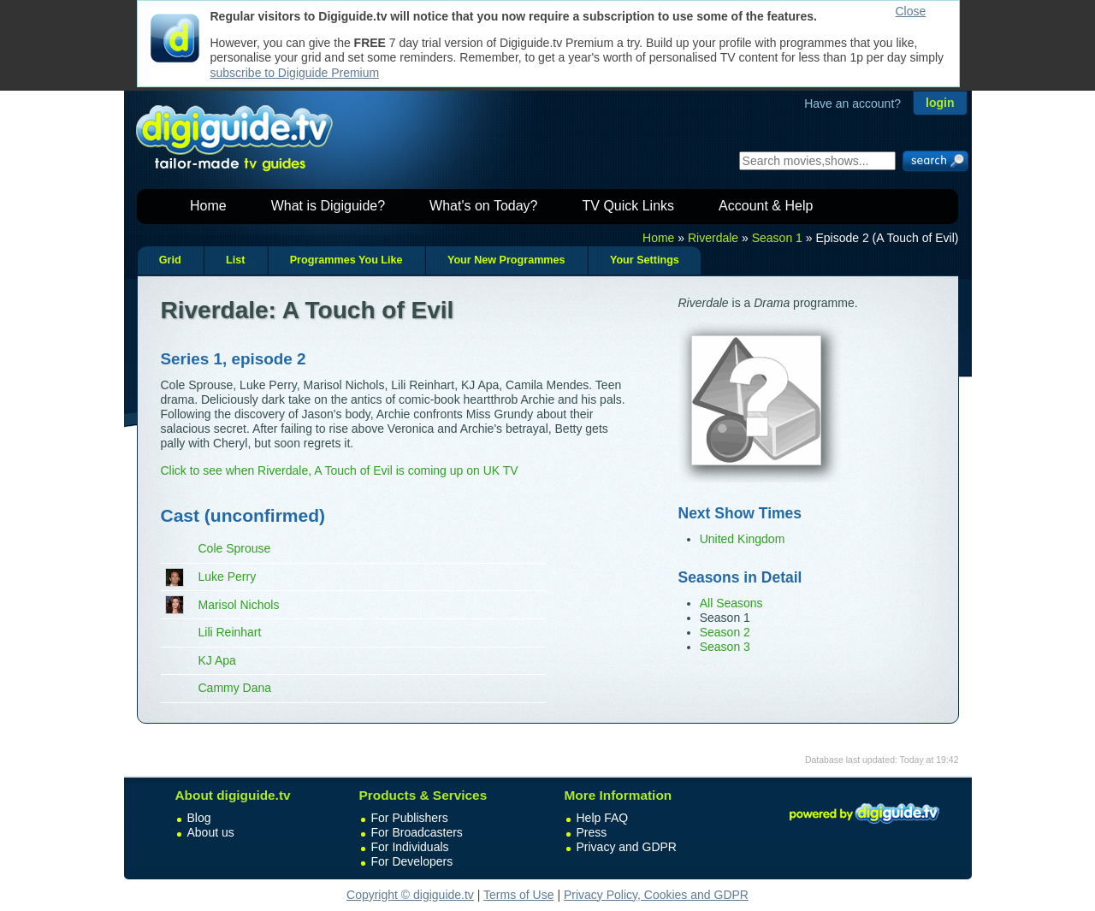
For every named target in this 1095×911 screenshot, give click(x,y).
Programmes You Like (346, 260)
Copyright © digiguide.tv (410, 895)
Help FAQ (603, 818)
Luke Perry (227, 576)
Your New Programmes (506, 260)
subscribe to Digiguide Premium (295, 73)
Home (208, 205)
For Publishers (409, 818)
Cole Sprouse (234, 548)
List (235, 260)
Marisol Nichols (239, 605)
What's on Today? (483, 205)
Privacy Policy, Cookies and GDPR (656, 895)
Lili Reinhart (230, 632)
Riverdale (713, 238)
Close (911, 11)
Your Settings (644, 260)
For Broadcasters (417, 832)
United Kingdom (742, 539)
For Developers (412, 861)
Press (592, 832)
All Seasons (731, 603)
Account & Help (766, 205)
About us (210, 832)
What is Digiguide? (328, 205)
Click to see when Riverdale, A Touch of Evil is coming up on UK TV (339, 470)
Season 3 (725, 647)
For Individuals (410, 847)
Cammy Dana (235, 688)
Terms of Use (518, 895)
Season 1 (777, 238)
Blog (199, 818)
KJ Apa (217, 660)
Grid (170, 260)
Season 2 (725, 632)
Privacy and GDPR (627, 847)
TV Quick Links (628, 205)
